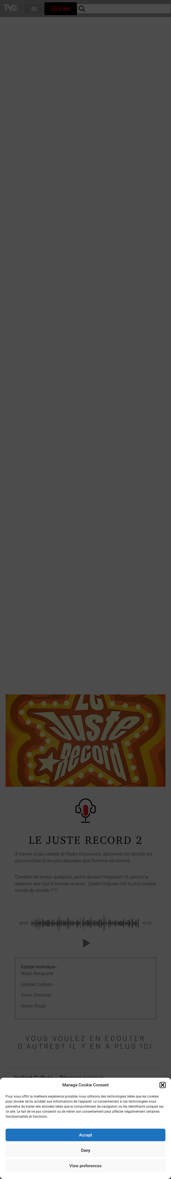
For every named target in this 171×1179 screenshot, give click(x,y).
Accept (85, 1135)
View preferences (85, 1165)
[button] (162, 1085)
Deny (85, 1150)
